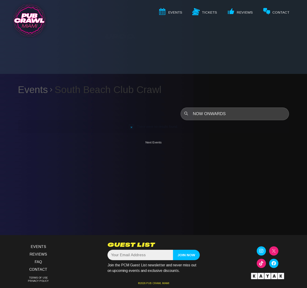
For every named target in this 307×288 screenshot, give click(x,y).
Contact (38, 269)
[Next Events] (153, 143)
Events (33, 89)
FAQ (38, 262)
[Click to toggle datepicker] (235, 114)
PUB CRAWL (153, 283)
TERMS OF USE (38, 277)
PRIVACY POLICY (38, 280)
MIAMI (165, 283)
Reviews (38, 254)
